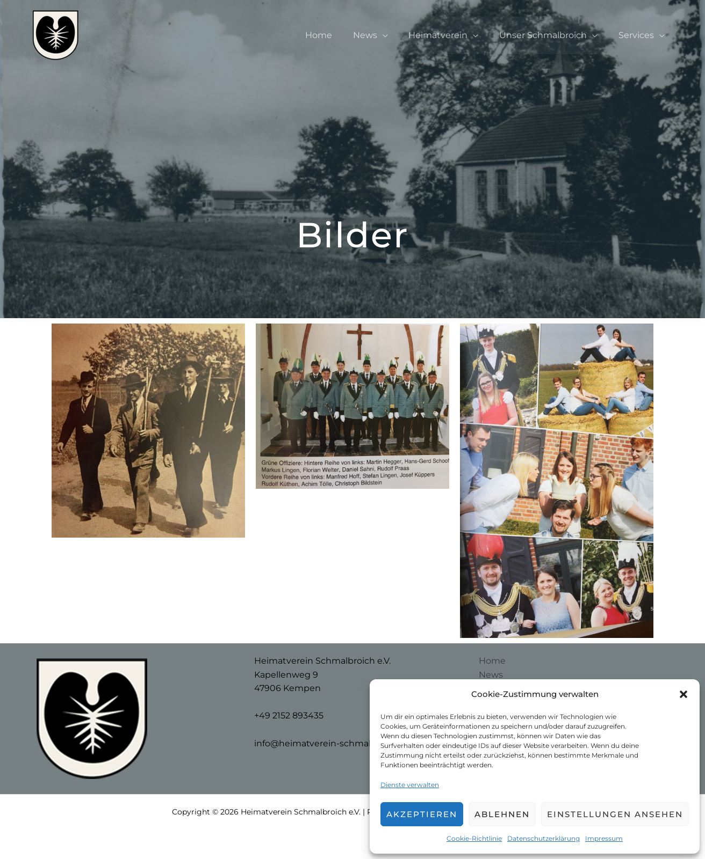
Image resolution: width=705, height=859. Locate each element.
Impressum (604, 838)
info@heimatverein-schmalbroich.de (333, 743)
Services (638, 35)
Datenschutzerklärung (543, 838)
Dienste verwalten (409, 785)
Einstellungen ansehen (615, 814)
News (377, 35)
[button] (683, 694)
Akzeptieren (421, 814)
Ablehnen (502, 814)
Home (334, 35)
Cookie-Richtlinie (474, 838)
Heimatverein (447, 35)
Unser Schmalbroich (548, 35)
